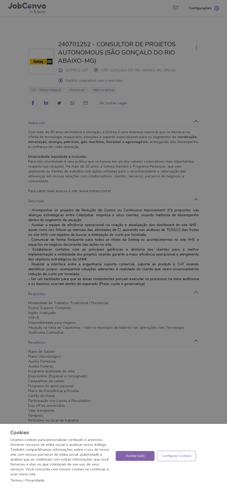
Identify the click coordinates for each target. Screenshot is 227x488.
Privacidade (34, 480)
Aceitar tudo (135, 456)
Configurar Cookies (177, 456)
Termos (16, 480)
